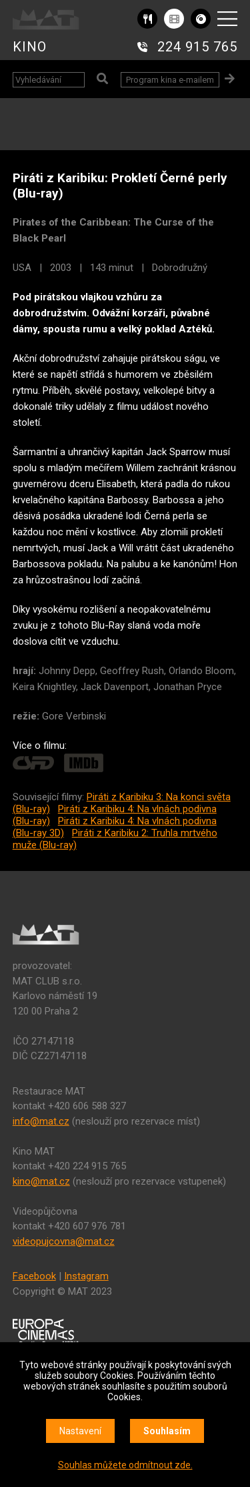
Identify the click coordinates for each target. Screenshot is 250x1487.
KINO (30, 47)
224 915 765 (197, 46)
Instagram (86, 1276)
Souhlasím (167, 1431)
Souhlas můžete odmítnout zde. (125, 1465)
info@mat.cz (41, 1121)
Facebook (34, 1276)
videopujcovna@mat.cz (64, 1241)
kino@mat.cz (41, 1181)
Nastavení (80, 1431)
